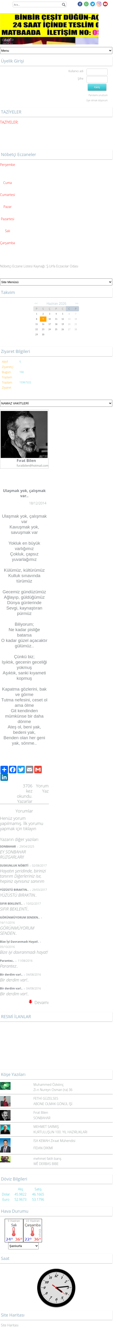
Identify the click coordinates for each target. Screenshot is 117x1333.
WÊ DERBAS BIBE (46, 1163)
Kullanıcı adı (75, 71)
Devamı (39, 1002)
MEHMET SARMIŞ (46, 1126)
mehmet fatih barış (47, 1158)
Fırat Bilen (41, 1112)
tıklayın (29, 828)
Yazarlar (25, 801)
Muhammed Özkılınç (49, 1084)
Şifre (80, 79)
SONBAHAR (42, 1118)
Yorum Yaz (42, 788)
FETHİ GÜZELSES (46, 1098)
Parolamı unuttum (98, 95)
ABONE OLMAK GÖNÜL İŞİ (53, 1104)
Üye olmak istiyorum (97, 100)
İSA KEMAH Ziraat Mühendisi (54, 1140)
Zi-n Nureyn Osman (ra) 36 (53, 1089)
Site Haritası (10, 1325)
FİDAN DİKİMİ (43, 1148)
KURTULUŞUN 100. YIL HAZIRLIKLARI (60, 1132)
